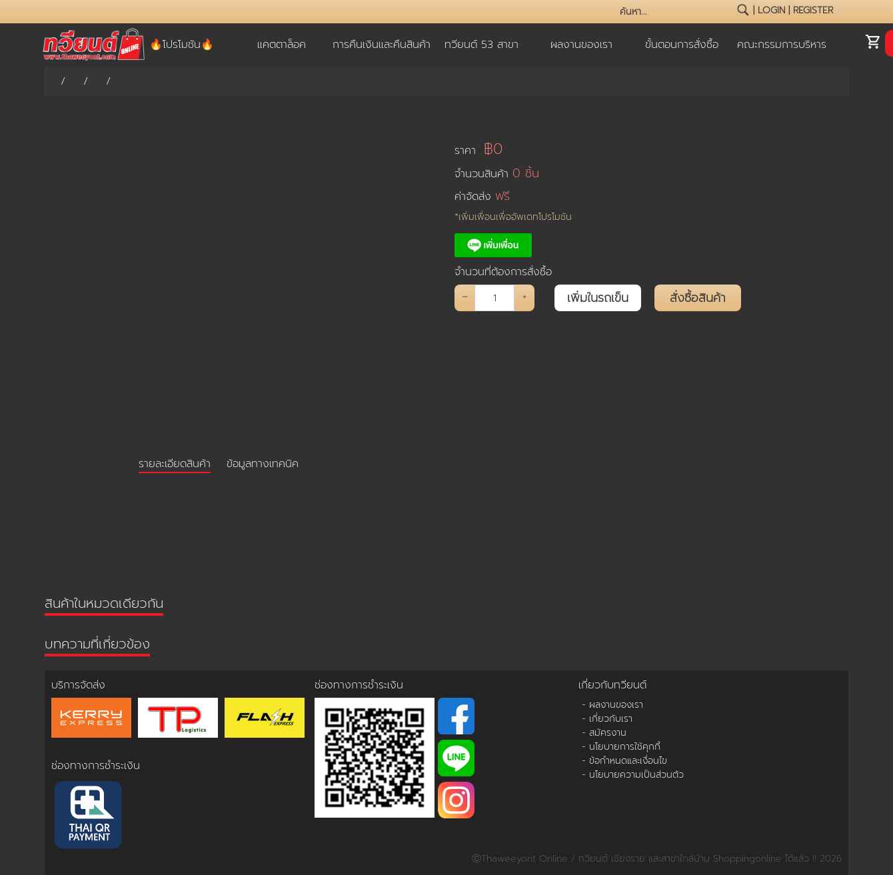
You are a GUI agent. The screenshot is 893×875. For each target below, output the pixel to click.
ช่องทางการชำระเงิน (95, 766)
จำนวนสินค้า (496, 174)
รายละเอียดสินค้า (175, 464)
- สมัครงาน (604, 733)
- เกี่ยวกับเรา (607, 719)
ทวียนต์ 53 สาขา (481, 45)
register (813, 10)
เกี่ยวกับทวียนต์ (612, 685)
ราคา (478, 149)
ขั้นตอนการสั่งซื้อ (681, 45)
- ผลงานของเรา (612, 705)
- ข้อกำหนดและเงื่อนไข (624, 761)
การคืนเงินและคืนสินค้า (382, 45)
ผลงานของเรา (581, 45)
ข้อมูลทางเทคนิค (263, 464)
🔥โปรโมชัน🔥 (181, 45)
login (771, 10)
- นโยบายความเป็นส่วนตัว (633, 775)
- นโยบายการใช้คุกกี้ (621, 747)
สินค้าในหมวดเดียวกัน (104, 603)
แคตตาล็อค (281, 45)
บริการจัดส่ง (78, 685)
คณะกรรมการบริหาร (781, 45)
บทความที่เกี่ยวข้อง (97, 644)
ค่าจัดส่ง (482, 196)
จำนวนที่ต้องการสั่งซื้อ (503, 272)
